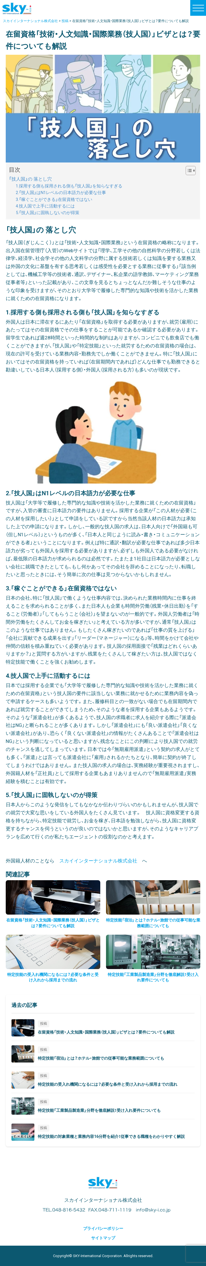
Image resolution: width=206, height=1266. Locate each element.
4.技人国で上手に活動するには (45, 206)
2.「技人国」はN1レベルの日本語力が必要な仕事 (61, 192)
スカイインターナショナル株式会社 (98, 861)
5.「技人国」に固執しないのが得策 (47, 212)
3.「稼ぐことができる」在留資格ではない (54, 199)
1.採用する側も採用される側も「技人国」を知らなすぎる (69, 186)
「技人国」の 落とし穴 (30, 179)
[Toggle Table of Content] (187, 170)
